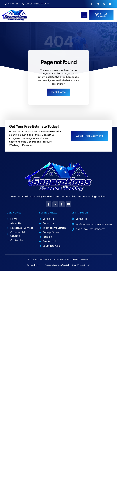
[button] (84, 15)
